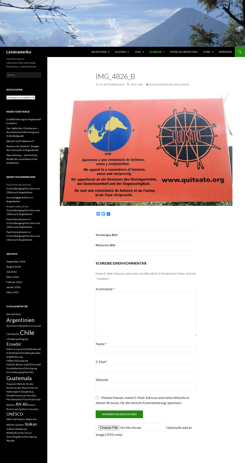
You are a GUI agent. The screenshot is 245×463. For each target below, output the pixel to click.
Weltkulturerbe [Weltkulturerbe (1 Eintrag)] (15, 432)
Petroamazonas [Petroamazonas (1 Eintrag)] (14, 399)
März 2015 (12, 292)
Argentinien (99, 51)
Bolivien (120, 51)
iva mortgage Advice (17, 197)
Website (102, 380)
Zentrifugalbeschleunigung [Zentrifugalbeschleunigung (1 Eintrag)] (21, 436)
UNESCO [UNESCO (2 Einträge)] (14, 414)
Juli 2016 (11, 271)
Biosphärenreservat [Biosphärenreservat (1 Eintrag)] (30, 325)
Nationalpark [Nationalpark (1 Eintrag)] (13, 391)
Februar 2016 (14, 282)
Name (101, 344)
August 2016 (13, 266)
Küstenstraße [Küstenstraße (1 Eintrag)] (14, 387)
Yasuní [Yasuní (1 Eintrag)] (28, 432)
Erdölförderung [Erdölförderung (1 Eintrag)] (14, 356)
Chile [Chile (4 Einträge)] (27, 332)
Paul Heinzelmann (16, 219)
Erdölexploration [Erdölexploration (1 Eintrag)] (31, 353)
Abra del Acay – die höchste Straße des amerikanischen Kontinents (21, 159)
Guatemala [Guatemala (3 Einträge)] (19, 378)
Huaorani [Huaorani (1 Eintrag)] (11, 383)
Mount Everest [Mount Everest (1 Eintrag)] (30, 387)
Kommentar (105, 289)
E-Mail (102, 362)
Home (206, 51)
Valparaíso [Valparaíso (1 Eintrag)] (31, 419)
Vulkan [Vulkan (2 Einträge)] (31, 424)
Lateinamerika (18, 52)
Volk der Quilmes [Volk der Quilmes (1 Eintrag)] (15, 424)
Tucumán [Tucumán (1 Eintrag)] (33, 409)
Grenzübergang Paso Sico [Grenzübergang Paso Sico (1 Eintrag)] (19, 372)
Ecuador (156, 51)
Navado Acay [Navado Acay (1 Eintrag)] (27, 391)
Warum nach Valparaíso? (20, 141)
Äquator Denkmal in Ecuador (169, 84)
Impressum (225, 51)
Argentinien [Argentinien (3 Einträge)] (20, 320)
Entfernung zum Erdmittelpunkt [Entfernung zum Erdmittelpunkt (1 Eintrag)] (23, 349)
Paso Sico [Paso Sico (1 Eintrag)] (31, 395)
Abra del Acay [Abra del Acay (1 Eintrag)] (13, 314)
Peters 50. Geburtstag (184, 51)
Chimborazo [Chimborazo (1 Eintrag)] (12, 339)
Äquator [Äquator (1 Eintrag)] (10, 440)
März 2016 (12, 276)
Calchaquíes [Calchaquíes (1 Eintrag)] (13, 334)
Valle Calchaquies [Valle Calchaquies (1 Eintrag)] (15, 419)
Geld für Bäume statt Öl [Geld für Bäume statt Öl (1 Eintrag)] (19, 364)
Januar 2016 (13, 287)
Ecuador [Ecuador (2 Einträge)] (13, 343)
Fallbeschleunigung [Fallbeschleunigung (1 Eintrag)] (17, 360)
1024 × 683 (136, 84)
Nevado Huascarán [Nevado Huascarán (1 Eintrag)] (16, 395)
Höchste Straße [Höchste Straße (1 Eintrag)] (25, 383)
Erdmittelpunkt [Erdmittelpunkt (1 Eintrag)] (14, 353)
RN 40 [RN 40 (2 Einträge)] (21, 404)
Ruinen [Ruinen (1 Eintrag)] (31, 404)
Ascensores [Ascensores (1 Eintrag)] (12, 325)
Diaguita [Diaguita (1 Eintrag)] (23, 339)
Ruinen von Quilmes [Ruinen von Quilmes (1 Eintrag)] (17, 409)
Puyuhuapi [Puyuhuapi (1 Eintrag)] (34, 399)
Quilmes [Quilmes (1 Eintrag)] (10, 404)
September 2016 (15, 261)
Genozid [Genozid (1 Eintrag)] (36, 364)
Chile (137, 51)
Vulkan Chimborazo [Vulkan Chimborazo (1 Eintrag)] (16, 429)
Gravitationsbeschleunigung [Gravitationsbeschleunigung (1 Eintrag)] (21, 368)
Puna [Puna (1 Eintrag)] (26, 399)
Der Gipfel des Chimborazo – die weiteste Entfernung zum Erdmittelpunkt (22, 132)
